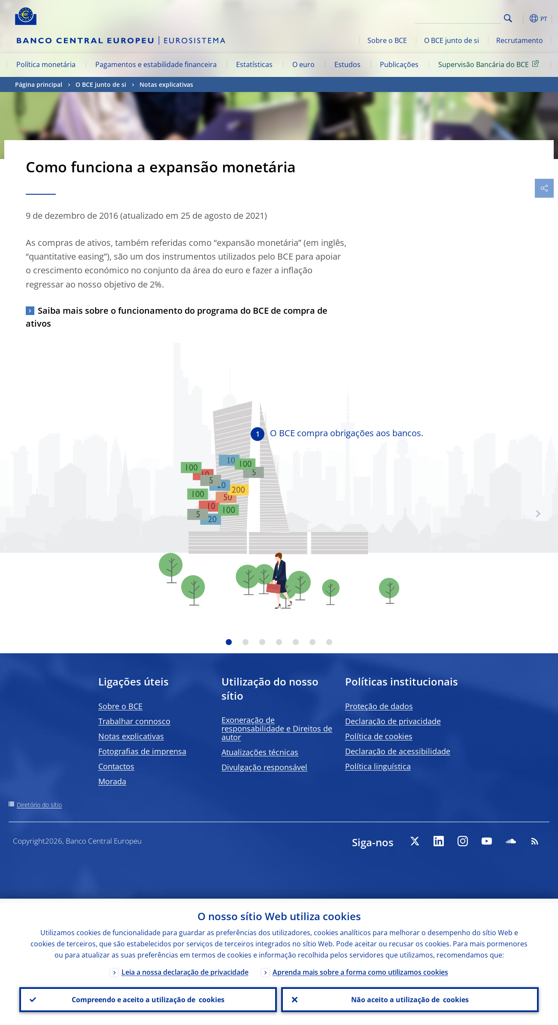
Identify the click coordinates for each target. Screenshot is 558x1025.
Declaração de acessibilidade (397, 751)
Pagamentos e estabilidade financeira (156, 64)
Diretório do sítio (39, 805)
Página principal (38, 84)
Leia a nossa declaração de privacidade (185, 972)
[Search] (458, 17)
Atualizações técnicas (259, 752)
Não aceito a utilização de (410, 999)
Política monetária (46, 64)
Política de (378, 736)
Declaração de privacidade (393, 721)
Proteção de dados (379, 706)
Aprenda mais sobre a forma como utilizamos (360, 972)
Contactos (116, 766)
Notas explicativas (166, 84)
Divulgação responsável (264, 767)
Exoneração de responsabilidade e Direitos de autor (276, 728)
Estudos (347, 64)
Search (508, 18)
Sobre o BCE (387, 40)
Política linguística (378, 766)
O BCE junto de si (451, 40)
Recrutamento (519, 40)
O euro (303, 64)
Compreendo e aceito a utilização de (148, 999)
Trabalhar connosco (134, 721)
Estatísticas (254, 64)
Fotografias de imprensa (142, 751)
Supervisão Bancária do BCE (490, 64)
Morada (112, 781)
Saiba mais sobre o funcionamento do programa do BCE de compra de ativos (177, 317)
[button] (521, 18)
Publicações (399, 64)
